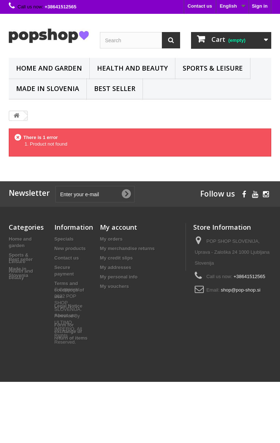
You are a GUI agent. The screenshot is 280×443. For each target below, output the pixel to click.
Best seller (114, 88)
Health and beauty (132, 68)
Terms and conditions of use (69, 290)
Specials (64, 239)
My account (118, 227)
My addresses (115, 267)
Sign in (260, 6)
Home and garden (49, 68)
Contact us (200, 6)
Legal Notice (68, 306)
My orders (111, 239)
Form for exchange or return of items (71, 331)
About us (64, 315)
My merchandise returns (127, 248)
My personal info (118, 277)
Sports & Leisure (213, 68)
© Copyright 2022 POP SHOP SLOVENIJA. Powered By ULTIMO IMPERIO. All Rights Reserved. (68, 377)
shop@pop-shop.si (241, 290)
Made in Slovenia (47, 88)
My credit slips (116, 258)
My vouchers (114, 286)
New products (70, 248)
